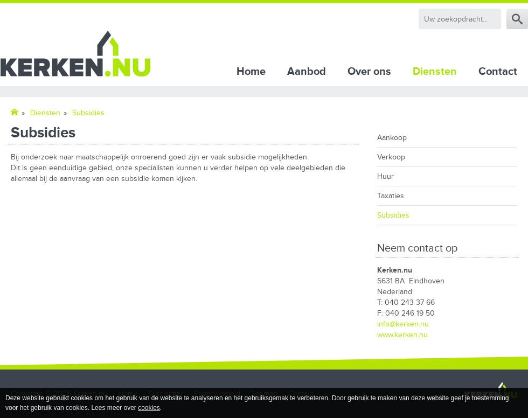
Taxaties (390, 195)
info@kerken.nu (403, 324)
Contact (497, 71)
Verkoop (391, 157)
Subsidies (393, 215)
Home (251, 71)
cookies (149, 408)
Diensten (435, 71)
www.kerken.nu (402, 334)
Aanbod (306, 71)
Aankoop (392, 137)
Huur (385, 176)
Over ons (369, 71)
